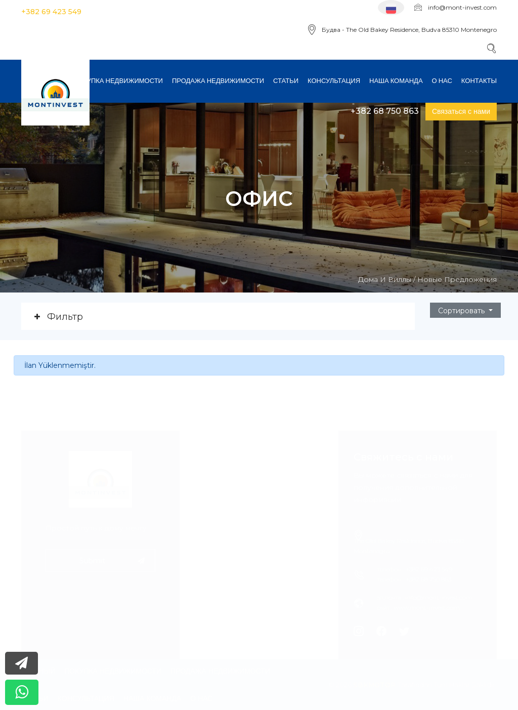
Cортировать (462, 310)
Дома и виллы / (386, 279)
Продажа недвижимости (218, 81)
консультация (334, 81)
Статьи (285, 81)
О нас (442, 81)
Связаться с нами (461, 111)
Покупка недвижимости (118, 81)
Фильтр (65, 316)
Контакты (479, 81)
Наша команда (396, 81)
